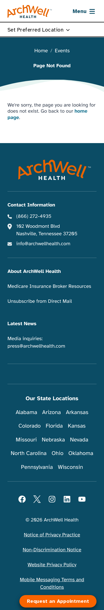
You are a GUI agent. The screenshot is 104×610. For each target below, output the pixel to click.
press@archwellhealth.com (36, 346)
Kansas (76, 425)
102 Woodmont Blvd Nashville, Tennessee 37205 (46, 230)
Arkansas (77, 412)
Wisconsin (70, 467)
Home (41, 51)
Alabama (26, 412)
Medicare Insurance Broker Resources (49, 286)
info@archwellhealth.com (43, 244)
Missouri (26, 439)
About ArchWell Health (34, 271)
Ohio (58, 453)
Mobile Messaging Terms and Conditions (52, 583)
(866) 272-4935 (34, 216)
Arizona (51, 412)
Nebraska (53, 439)
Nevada (79, 439)
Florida (54, 425)
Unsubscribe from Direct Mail (39, 301)
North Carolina (29, 453)
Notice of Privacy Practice (52, 535)
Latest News (21, 324)
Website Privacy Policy (52, 565)
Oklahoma (81, 453)
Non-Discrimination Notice (52, 550)
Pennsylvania (37, 467)
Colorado (29, 425)
